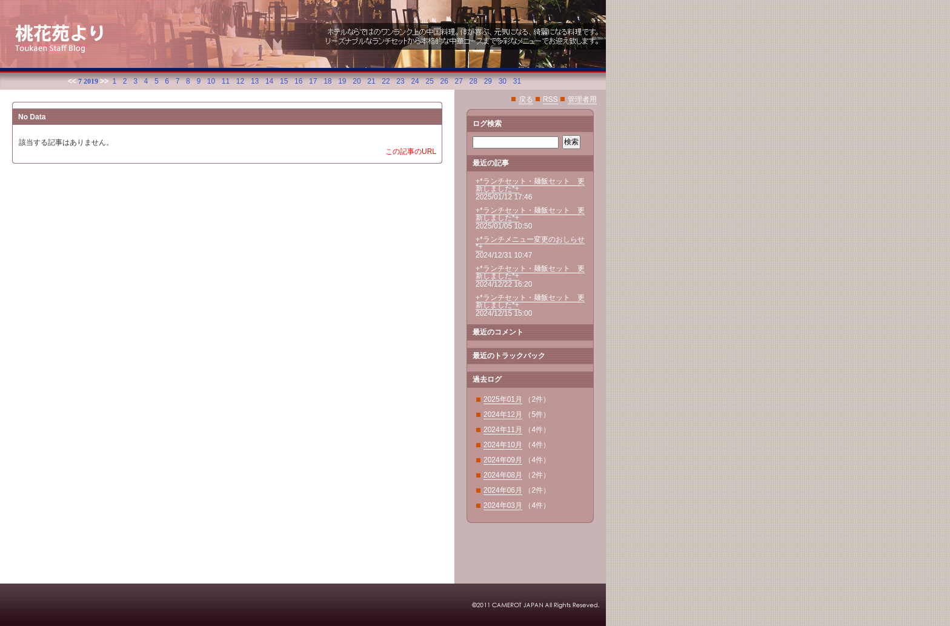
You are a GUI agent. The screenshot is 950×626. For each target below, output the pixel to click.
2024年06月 (502, 490)
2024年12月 (502, 414)
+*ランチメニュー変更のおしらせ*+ (530, 243)
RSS (550, 99)
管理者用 (582, 99)
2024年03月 (502, 505)
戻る (526, 99)
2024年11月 (502, 429)
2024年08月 (502, 475)
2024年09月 (502, 460)
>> (104, 81)
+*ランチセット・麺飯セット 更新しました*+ (530, 185)
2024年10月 (502, 445)
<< (72, 81)
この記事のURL (410, 151)
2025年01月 (502, 399)
